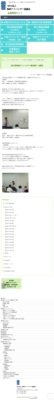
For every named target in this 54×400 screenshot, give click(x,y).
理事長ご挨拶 (6, 303)
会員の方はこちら (6, 341)
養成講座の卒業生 (10, 271)
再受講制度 (5, 324)
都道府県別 (7, 365)
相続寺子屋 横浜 (9, 223)
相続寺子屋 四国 (9, 245)
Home (3, 298)
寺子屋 (6, 353)
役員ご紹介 (5, 306)
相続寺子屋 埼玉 (9, 250)
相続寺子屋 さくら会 (10, 215)
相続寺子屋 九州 (9, 247)
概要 (4, 305)
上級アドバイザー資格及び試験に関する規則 (13, 318)
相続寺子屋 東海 (9, 234)
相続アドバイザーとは (7, 308)
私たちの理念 (6, 301)
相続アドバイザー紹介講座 (41, 38)
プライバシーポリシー (7, 338)
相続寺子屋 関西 (9, 242)
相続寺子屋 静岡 (9, 237)
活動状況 (6, 200)
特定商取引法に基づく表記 (9, 339)
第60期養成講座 (14, 29)
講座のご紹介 (5, 321)
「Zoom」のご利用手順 (8, 376)
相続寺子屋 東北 (9, 209)
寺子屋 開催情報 (9, 203)
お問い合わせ (5, 336)
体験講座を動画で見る (14, 50)
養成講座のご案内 (7, 343)
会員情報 (5, 364)
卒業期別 (6, 369)
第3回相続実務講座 (14, 44)
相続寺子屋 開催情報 (41, 22)
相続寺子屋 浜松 (9, 239)
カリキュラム (6, 322)
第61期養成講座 (41, 29)
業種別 (6, 367)
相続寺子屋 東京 (9, 212)
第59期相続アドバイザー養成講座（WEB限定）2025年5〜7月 (11, 283)
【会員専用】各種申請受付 (9, 373)
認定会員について (7, 313)
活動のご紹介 (5, 329)
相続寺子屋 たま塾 (10, 218)
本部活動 (7, 267)
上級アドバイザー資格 (15, 38)
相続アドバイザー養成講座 (44, 74)
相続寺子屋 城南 (9, 220)
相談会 (7, 253)
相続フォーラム (9, 264)
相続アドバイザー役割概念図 (10, 312)
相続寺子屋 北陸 (9, 231)
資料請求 (4, 333)
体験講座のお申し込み (7, 334)
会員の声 (4, 331)
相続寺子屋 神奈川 (10, 228)
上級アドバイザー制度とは (9, 315)
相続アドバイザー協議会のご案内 (10, 300)
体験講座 (7, 260)
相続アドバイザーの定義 (9, 310)
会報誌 (4, 371)
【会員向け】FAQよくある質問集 (11, 374)
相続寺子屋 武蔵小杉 (10, 226)
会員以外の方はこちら (15, 22)
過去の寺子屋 (8, 207)
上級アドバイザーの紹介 (9, 317)
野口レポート (8, 256)
